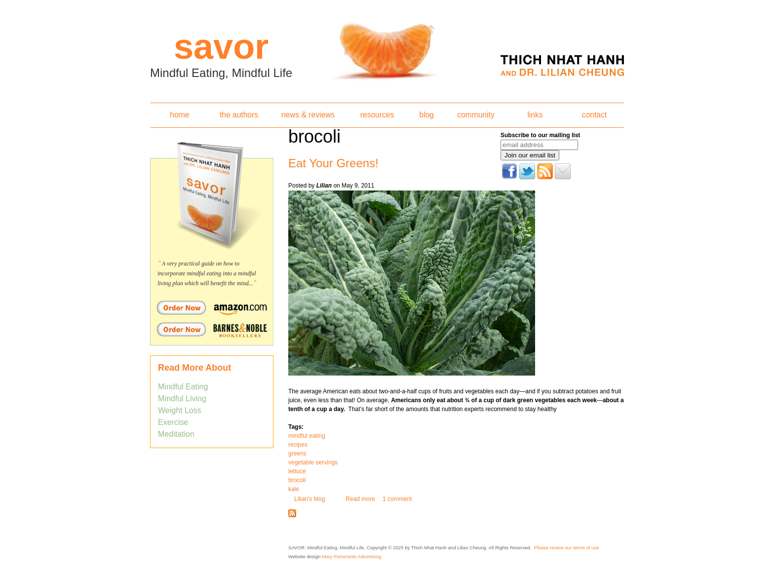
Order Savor (211, 307)
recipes (298, 444)
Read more (360, 498)
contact (594, 115)
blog (426, 115)
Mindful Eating (183, 386)
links (534, 115)
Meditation (176, 434)
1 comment (397, 498)
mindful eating (306, 435)
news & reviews (308, 115)
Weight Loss (179, 410)
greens (297, 453)
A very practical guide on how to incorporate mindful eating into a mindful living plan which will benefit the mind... (206, 273)
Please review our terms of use (566, 547)
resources (377, 115)
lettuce (297, 471)
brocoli (297, 480)
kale (293, 489)
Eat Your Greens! (333, 163)
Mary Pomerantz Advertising (351, 556)
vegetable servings (313, 462)
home (179, 115)
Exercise (173, 422)
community (475, 115)
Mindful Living (182, 398)
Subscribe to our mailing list (540, 135)
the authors (239, 115)
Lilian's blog (309, 498)
